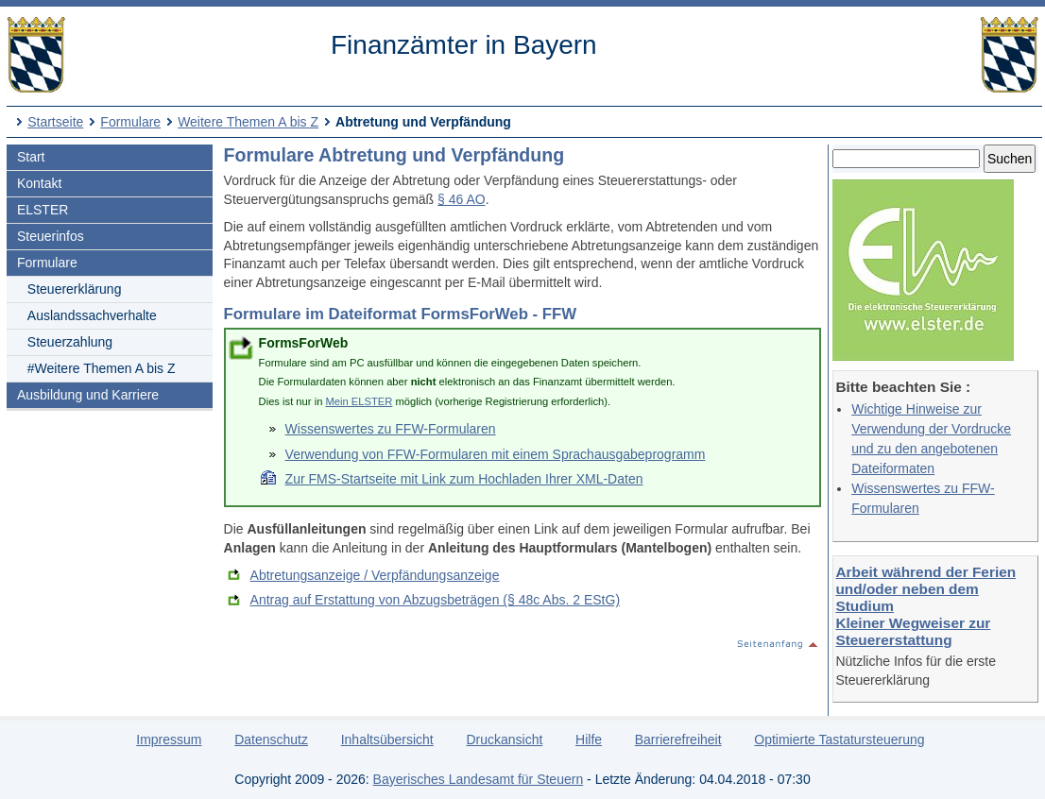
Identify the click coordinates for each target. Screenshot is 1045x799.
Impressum (168, 739)
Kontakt (39, 183)
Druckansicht (504, 739)
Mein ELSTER (358, 401)
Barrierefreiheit (678, 739)
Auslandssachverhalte (92, 315)
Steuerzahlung (69, 341)
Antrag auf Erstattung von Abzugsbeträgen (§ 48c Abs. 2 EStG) (435, 599)
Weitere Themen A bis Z (248, 121)
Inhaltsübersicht (387, 739)
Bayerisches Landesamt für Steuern (478, 779)
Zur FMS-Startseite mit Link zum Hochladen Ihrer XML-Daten (464, 478)
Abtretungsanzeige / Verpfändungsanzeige (375, 575)
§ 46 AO (461, 199)
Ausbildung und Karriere (88, 394)
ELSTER (42, 209)
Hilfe (588, 739)
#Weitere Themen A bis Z (101, 368)
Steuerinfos (50, 236)
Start (31, 156)
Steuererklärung (74, 289)
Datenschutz (271, 739)
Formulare (130, 121)
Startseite (55, 121)
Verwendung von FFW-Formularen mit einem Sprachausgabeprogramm (495, 454)
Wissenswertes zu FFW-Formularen (390, 428)
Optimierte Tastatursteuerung (839, 739)
